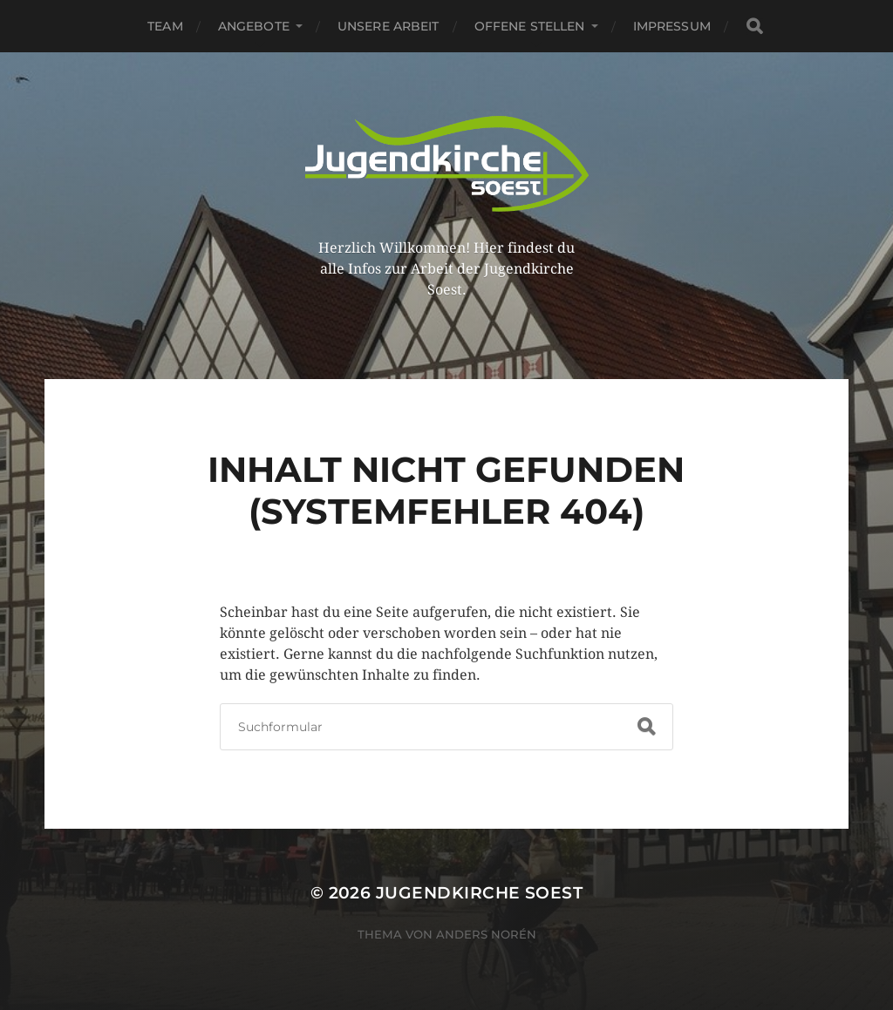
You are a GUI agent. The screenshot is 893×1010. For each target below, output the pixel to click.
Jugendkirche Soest (479, 893)
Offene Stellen (529, 26)
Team (165, 26)
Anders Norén (486, 934)
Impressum (672, 26)
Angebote (254, 26)
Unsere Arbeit (388, 26)
